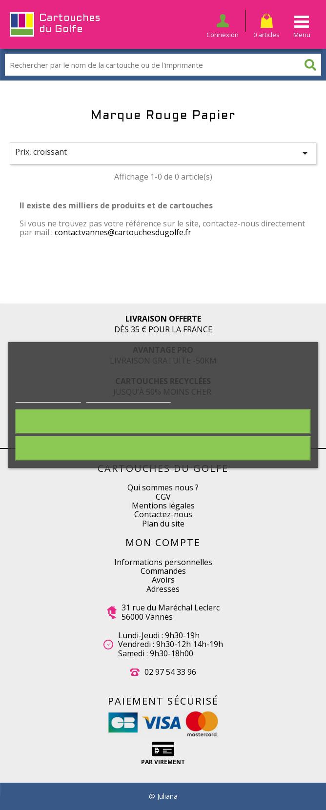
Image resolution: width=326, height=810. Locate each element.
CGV (163, 496)
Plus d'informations (48, 397)
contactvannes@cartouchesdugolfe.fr (123, 232)
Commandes (163, 571)
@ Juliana (163, 796)
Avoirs (163, 579)
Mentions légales (163, 505)
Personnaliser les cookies (128, 397)
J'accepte (163, 448)
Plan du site (163, 523)
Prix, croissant (163, 152)
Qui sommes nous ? (163, 487)
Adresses (163, 589)
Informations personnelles (163, 562)
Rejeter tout (163, 421)
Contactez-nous (163, 514)
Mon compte (163, 542)
